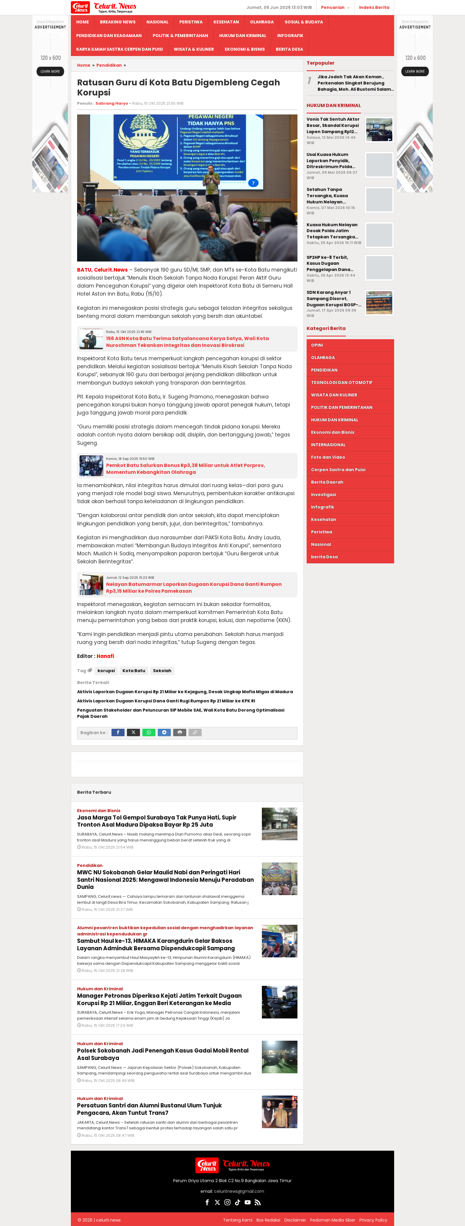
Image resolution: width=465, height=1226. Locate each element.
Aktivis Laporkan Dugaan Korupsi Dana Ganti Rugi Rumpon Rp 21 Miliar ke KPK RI (166, 701)
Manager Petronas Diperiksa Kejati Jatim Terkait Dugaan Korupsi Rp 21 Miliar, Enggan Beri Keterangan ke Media (164, 997)
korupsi (106, 671)
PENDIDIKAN (324, 370)
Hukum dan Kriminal (100, 987)
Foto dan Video (328, 457)
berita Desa (324, 557)
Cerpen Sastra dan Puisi (338, 470)
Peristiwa (321, 532)
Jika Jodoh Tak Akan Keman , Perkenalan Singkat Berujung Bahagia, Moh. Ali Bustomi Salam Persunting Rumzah (354, 83)
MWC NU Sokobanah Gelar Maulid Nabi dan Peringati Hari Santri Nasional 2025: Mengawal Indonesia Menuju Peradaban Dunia (164, 879)
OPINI (317, 345)
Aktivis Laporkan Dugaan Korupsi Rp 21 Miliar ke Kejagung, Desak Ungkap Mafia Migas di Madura (185, 692)
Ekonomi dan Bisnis (98, 811)
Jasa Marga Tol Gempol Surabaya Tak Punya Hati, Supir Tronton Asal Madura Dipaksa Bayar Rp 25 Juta (163, 821)
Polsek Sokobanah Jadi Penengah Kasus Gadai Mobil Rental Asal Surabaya (157, 1052)
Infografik (322, 507)
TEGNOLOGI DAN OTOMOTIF (341, 382)
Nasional (321, 544)
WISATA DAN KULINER (334, 395)
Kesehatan (323, 519)
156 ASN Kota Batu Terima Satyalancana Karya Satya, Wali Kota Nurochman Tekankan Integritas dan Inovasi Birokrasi (187, 342)
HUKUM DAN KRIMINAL (334, 420)
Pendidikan (90, 865)
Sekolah (162, 671)
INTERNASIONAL (328, 445)
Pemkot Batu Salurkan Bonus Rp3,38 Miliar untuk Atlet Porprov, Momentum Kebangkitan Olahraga (185, 469)
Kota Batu (133, 671)
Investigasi (323, 495)
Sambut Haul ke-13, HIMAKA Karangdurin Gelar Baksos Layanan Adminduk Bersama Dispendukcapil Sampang (162, 943)
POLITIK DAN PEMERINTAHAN (341, 407)
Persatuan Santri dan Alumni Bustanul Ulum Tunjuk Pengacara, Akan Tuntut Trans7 (155, 1106)
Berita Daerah (327, 482)
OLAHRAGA (323, 358)
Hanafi (105, 656)
